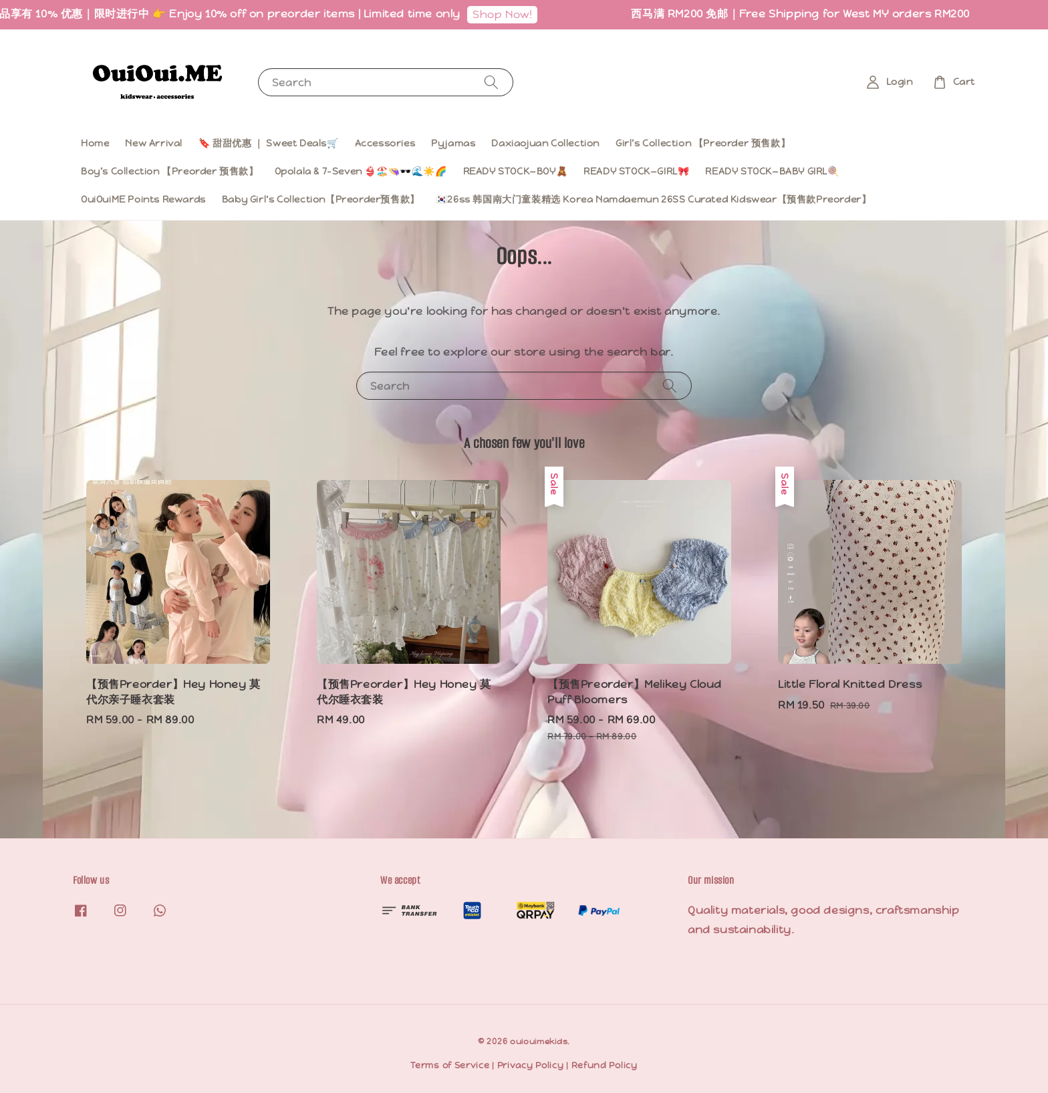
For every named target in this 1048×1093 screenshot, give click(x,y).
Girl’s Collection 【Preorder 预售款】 (703, 143)
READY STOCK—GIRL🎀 (636, 171)
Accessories (385, 143)
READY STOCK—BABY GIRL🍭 (772, 171)
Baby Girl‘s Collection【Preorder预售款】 (321, 199)
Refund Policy (604, 1065)
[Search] (491, 82)
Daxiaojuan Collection (545, 143)
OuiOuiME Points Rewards (143, 199)
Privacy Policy (530, 1065)
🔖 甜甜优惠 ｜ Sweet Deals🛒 (269, 143)
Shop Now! (513, 14)
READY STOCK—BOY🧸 (515, 171)
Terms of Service (449, 1065)
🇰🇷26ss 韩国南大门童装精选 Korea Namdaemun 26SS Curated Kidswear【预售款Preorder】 (654, 199)
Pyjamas (453, 143)
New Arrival (153, 143)
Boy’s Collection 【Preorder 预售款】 (170, 171)
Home (95, 143)
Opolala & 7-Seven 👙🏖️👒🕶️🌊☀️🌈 (361, 171)
